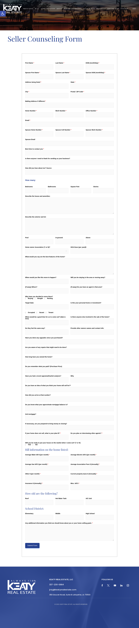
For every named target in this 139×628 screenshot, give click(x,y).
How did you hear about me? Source (38, 168)
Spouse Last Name (62, 72)
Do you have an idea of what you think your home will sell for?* (48, 385)
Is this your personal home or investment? (86, 303)
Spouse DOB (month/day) (95, 72)
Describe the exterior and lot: (35, 217)
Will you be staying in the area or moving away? (88, 277)
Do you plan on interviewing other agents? (86, 433)
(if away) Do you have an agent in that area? (86, 287)
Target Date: (29, 303)
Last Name (59, 63)
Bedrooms (29, 186)
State (73, 82)
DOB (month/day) (92, 63)
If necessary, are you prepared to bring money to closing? (46, 424)
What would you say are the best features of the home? (45, 257)
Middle (57, 513)
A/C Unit (89, 498)
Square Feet (75, 186)
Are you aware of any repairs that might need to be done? (46, 347)
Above (88, 237)
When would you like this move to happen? (40, 277)
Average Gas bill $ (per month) (36, 464)
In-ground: (59, 237)
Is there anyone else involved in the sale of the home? (90, 317)
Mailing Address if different (35, 101)
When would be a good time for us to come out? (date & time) (45, 318)
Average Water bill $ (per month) (37, 455)
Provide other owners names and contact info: (87, 328)
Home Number (31, 111)
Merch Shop (28, 8)
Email (27, 120)
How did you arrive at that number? (38, 395)
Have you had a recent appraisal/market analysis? (43, 376)
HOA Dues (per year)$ (78, 247)
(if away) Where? (31, 287)
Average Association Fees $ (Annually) (85, 464)
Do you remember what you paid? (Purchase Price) (43, 366)
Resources (100, 8)
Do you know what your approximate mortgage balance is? (46, 404)
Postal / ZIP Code (77, 92)
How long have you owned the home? (38, 357)
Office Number (91, 111)
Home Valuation (48, 8)
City (27, 92)
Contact (124, 8)
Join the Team (113, 8)
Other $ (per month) (32, 474)
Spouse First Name (32, 72)
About (59, 8)
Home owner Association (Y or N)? (37, 247)
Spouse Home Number (33, 130)
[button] (3, 13)
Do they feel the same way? (35, 328)
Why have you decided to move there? (39, 296)
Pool (26, 237)
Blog (37, 8)
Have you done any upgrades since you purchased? (44, 338)
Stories (95, 186)
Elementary (29, 513)
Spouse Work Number (94, 130)
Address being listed (33, 82)
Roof (27, 498)
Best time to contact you (34, 149)
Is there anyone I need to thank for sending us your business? (47, 158)
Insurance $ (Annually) (34, 483)
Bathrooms (52, 186)
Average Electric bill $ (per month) (83, 455)
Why (72, 376)
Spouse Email (30, 139)
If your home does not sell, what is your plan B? (43, 433)
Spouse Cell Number (63, 130)
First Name (29, 63)
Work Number (60, 111)
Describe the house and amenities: (37, 196)
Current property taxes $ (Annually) (84, 474)
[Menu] (134, 9)
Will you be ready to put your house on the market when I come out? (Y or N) (52, 443)
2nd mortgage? (30, 414)
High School (90, 513)
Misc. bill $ (75, 483)
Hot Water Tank (60, 498)
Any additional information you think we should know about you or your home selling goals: (59, 523)
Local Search (89, 8)
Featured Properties (73, 8)
